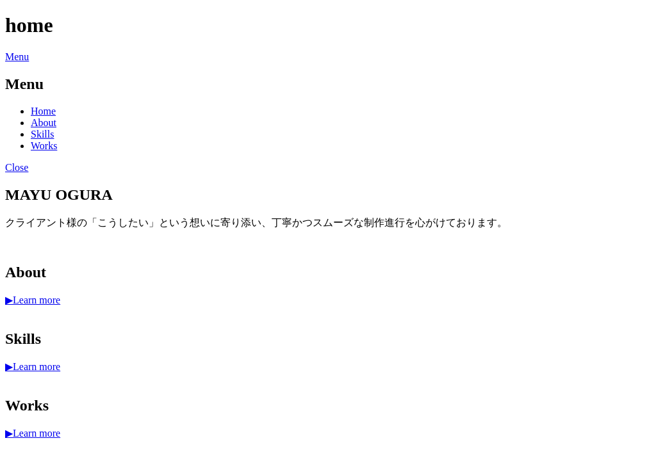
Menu (17, 56)
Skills (42, 134)
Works (44, 145)
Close (16, 167)
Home (43, 111)
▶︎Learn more (32, 300)
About (43, 122)
